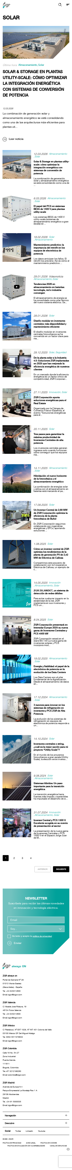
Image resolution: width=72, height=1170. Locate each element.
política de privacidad (43, 938)
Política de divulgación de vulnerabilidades (29, 1154)
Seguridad (62, 353)
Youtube (43, 1139)
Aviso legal (34, 1151)
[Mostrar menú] (68, 5)
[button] (59, 5)
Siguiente (60, 871)
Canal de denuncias (17, 1157)
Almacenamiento (28, 65)
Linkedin (30, 1139)
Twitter (18, 1139)
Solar (43, 65)
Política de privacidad (13, 1151)
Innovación (55, 392)
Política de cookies (54, 1151)
